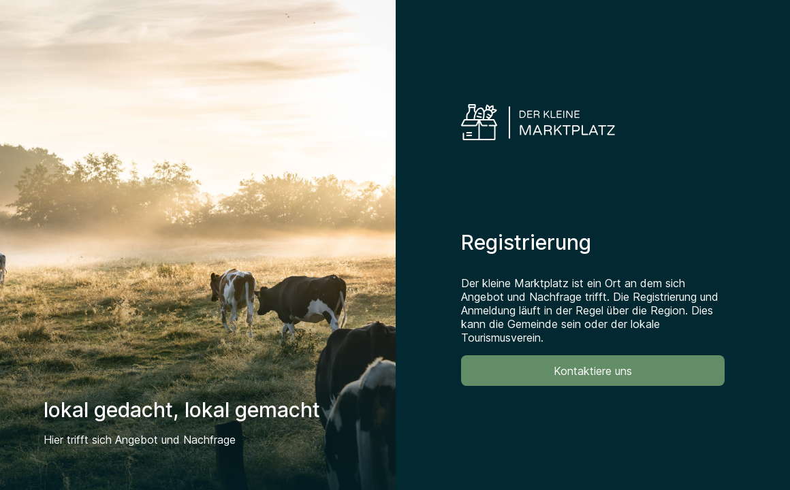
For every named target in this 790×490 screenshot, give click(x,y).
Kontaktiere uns (593, 371)
